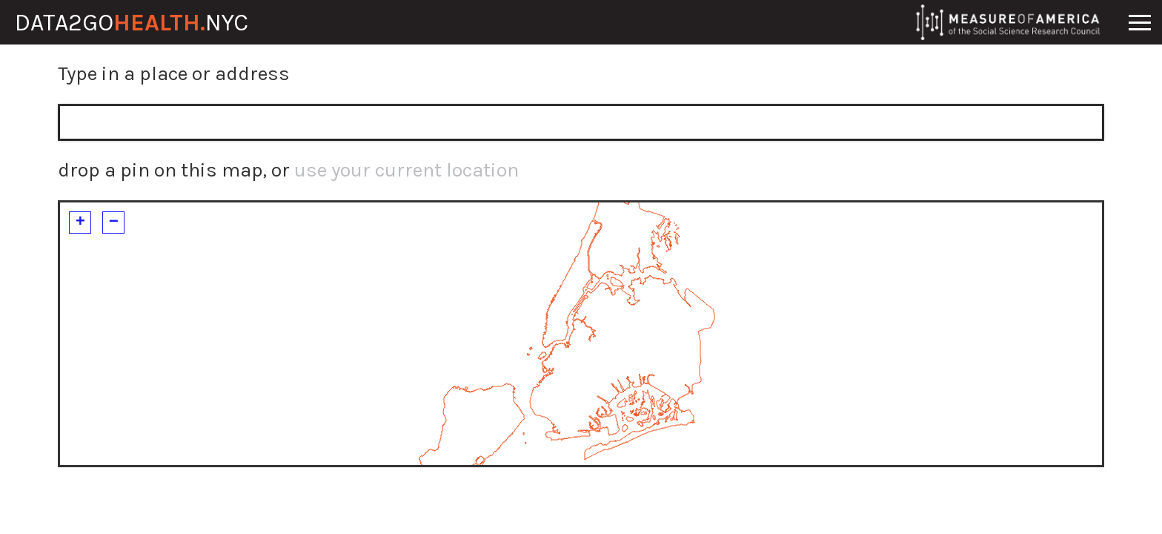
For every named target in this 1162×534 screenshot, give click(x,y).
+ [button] (80, 222)
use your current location (406, 170)
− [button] (114, 222)
